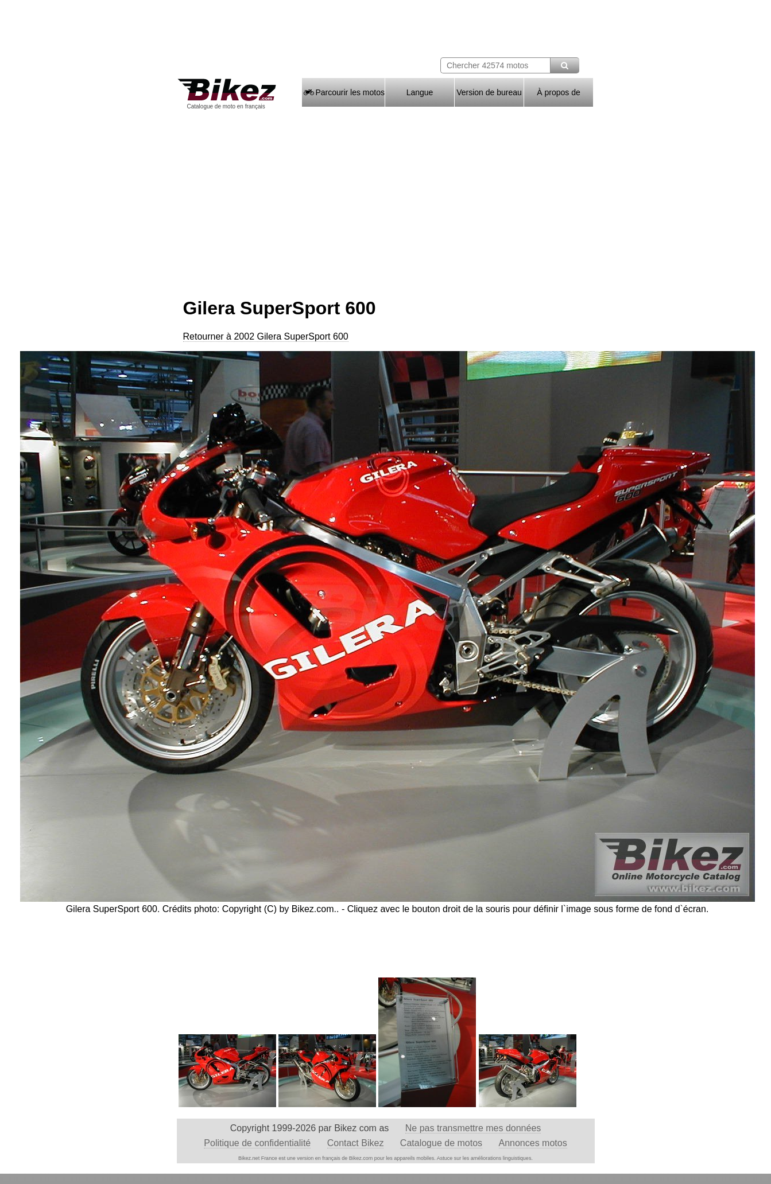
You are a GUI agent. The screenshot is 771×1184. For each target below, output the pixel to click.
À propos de (558, 92)
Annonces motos (533, 1143)
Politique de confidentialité (257, 1143)
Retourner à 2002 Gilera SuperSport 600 (265, 336)
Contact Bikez (355, 1143)
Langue (419, 92)
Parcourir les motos (343, 92)
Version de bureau (489, 92)
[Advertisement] (386, 199)
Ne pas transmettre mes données (473, 1128)
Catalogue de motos (441, 1143)
